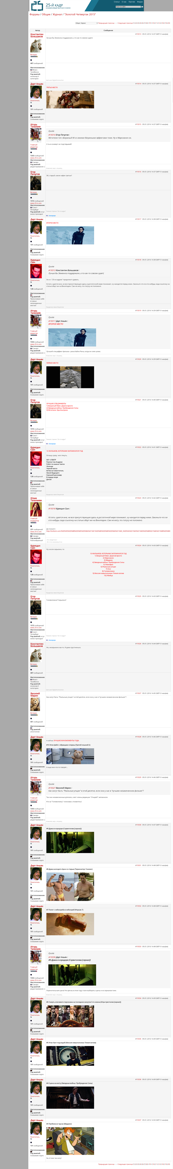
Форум (140, 2)
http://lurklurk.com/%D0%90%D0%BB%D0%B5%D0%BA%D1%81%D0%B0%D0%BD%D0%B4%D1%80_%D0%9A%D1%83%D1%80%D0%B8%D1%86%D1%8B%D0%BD (108, 531)
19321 (138, 400)
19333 (138, 946)
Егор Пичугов (35, 173)
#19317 (51, 321)
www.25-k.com (36, 158)
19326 (138, 644)
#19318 (51, 508)
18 (162, 23)
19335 (138, 1039)
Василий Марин (35, 694)
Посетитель (35, 100)
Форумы (35, 14)
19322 (138, 447)
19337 (138, 1120)
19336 (138, 1079)
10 (153, 23)
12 (159, 23)
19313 (138, 34)
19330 (138, 825)
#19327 (51, 788)
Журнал (57, 14)
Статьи (117, 2)
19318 (138, 260)
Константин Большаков (37, 35)
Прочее (132, 2)
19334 (138, 998)
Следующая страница (124, 23)
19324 (138, 545)
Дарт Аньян (37, 83)
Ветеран (33, 54)
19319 (138, 310)
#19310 (51, 134)
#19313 (51, 270)
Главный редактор (34, 146)
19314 (138, 84)
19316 (138, 172)
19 (165, 23)
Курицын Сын (35, 261)
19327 (138, 693)
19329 (138, 777)
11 (156, 23)
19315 (138, 124)
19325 (138, 596)
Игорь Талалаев (35, 125)
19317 (138, 219)
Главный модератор (34, 519)
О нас (124, 2)
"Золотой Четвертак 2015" (80, 14)
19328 (138, 737)
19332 (138, 906)
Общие (46, 14)
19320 (138, 359)
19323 (138, 498)
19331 (138, 865)
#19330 (51, 957)
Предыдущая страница (107, 23)
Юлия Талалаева (36, 499)
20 (168, 23)
